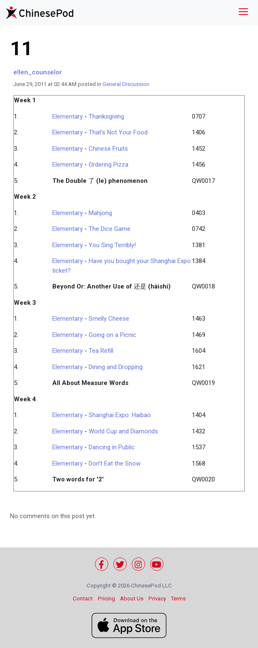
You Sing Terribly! (112, 245)
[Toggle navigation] (243, 13)
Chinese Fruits (108, 148)
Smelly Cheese (109, 318)
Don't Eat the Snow (114, 463)
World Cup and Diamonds (123, 431)
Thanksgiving (106, 116)
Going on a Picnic (112, 335)
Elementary (67, 116)
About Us (131, 598)
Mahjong (100, 213)
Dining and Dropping (116, 367)
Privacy (157, 598)
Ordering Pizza (108, 164)
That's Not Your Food (118, 132)
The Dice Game (109, 229)
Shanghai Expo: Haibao (120, 415)
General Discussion (125, 84)
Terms (178, 598)
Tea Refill (101, 350)
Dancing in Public (112, 447)
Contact (83, 598)
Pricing (106, 598)
